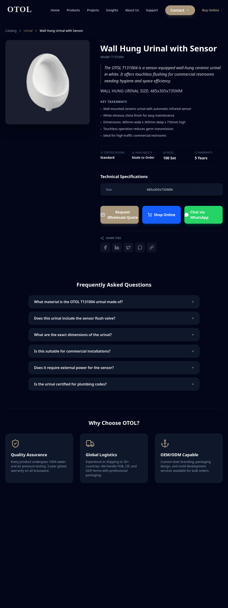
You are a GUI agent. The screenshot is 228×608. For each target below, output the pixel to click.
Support (152, 10)
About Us (132, 10)
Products (73, 10)
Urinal (28, 30)
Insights (112, 10)
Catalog (10, 30)
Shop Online (161, 214)
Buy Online (212, 10)
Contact (180, 10)
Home (55, 10)
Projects (93, 10)
